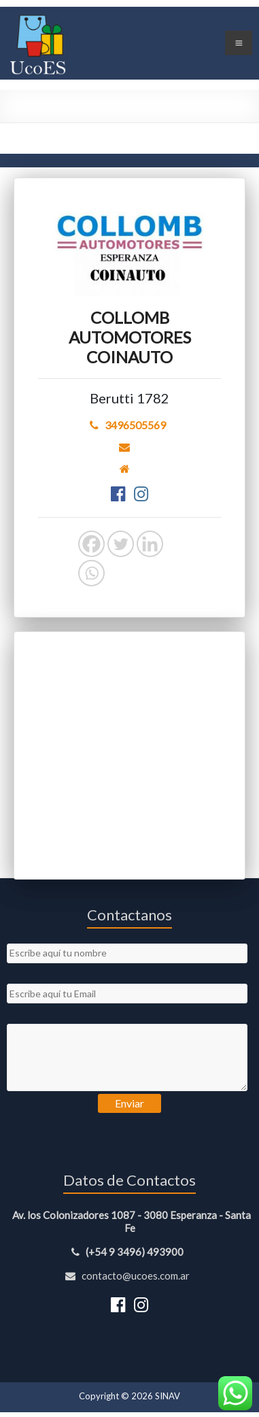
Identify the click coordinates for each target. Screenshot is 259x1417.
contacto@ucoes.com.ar (129, 1275)
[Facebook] (91, 544)
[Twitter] (120, 544)
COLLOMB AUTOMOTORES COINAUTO (130, 337)
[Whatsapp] (91, 573)
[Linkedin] (150, 544)
